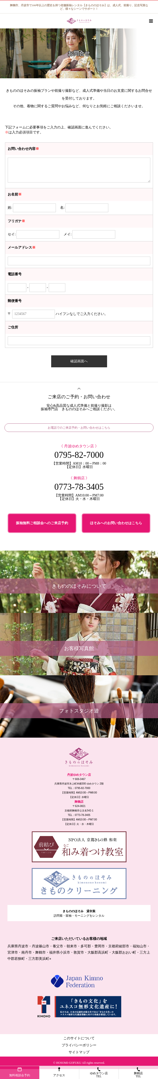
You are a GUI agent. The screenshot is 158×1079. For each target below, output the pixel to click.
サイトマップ (79, 1052)
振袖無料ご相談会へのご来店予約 (42, 523)
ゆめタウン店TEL (99, 1072)
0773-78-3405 (79, 487)
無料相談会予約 (19, 1072)
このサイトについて (79, 1038)
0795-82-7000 (79, 455)
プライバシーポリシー (79, 1045)
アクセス (59, 1072)
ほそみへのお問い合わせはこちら (116, 523)
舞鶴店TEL (138, 1072)
